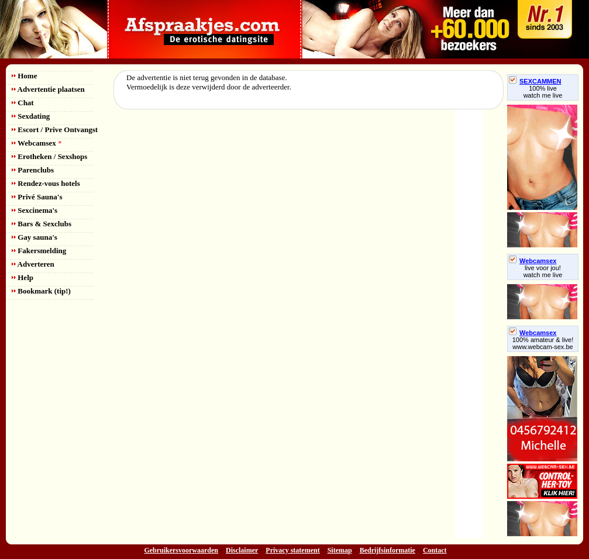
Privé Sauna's (37, 196)
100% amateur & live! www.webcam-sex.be (543, 343)
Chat (23, 102)
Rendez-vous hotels (46, 183)
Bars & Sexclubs (41, 223)
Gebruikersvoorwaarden (181, 550)
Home (24, 75)
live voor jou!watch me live (543, 271)
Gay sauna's (34, 237)
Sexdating (31, 116)
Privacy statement (292, 550)
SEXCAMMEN (535, 81)
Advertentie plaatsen (48, 89)
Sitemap (340, 550)
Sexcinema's (34, 210)
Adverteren (33, 264)
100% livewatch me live (543, 92)
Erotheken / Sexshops (49, 156)
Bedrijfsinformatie (387, 550)
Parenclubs (33, 169)
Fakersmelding (39, 250)
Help (22, 277)
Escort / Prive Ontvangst (55, 129)
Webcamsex (36, 143)
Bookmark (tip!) (41, 291)
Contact (435, 550)
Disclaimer (242, 550)
